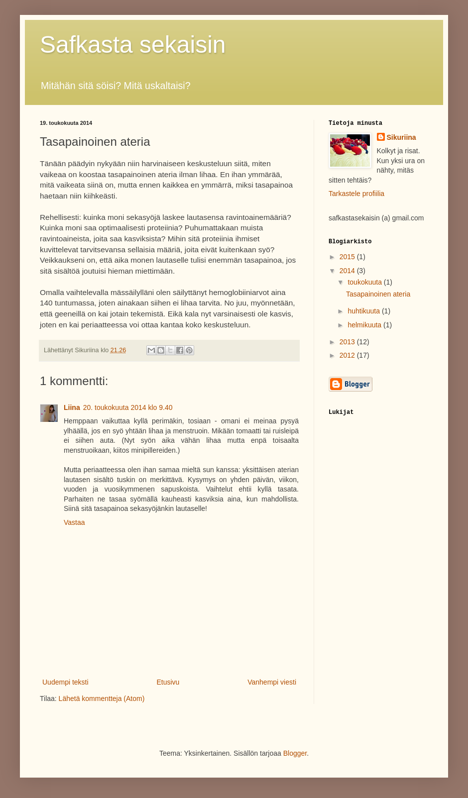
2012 (348, 355)
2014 (348, 271)
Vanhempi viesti (271, 682)
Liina (72, 407)
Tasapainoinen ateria (378, 294)
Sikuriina (401, 137)
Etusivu (167, 682)
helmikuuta (365, 325)
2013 (348, 342)
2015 (348, 257)
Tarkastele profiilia (356, 194)
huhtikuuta (365, 311)
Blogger (295, 753)
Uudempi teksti (65, 682)
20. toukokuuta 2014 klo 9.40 (128, 407)
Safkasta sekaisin (133, 44)
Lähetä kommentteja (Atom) (102, 698)
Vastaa (74, 522)
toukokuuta (365, 282)
